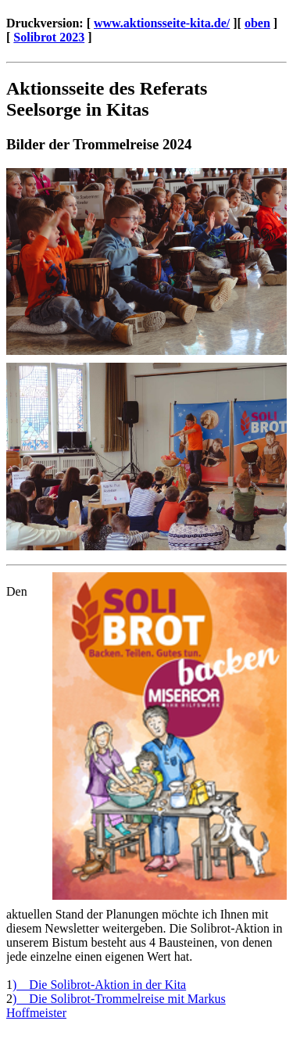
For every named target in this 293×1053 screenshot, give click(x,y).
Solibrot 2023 (48, 37)
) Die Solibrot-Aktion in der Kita (99, 984)
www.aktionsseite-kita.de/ (162, 23)
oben (257, 23)
